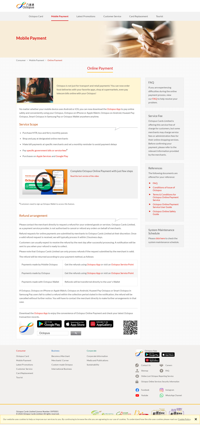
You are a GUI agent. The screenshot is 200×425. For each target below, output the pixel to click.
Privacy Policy (22, 405)
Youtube (144, 381)
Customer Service (24, 369)
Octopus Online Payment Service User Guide (166, 205)
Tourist (19, 377)
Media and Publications (97, 360)
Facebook (145, 376)
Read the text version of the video (84, 176)
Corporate (124, 5)
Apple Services (43, 156)
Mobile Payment (36, 60)
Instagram (169, 376)
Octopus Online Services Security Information (160, 367)
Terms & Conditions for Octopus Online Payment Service (166, 197)
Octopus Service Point (122, 264)
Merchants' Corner (60, 360)
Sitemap (144, 356)
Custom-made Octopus (62, 364)
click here (160, 238)
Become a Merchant (60, 356)
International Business (61, 369)
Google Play (62, 156)
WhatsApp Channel (173, 381)
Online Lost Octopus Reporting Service (157, 362)
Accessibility (81, 405)
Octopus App (114, 109)
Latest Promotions (24, 364)
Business (106, 5)
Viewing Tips (67, 405)
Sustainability (93, 364)
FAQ (154, 98)
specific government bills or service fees (46, 150)
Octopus (36, 5)
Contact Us (146, 351)
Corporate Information (97, 356)
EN (177, 5)
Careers (142, 5)
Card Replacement (24, 373)
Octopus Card (22, 356)
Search (155, 5)
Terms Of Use (52, 405)
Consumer (88, 5)
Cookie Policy (184, 419)
